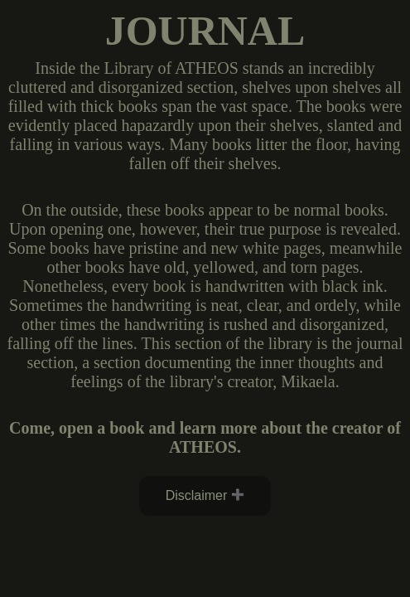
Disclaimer (197, 495)
